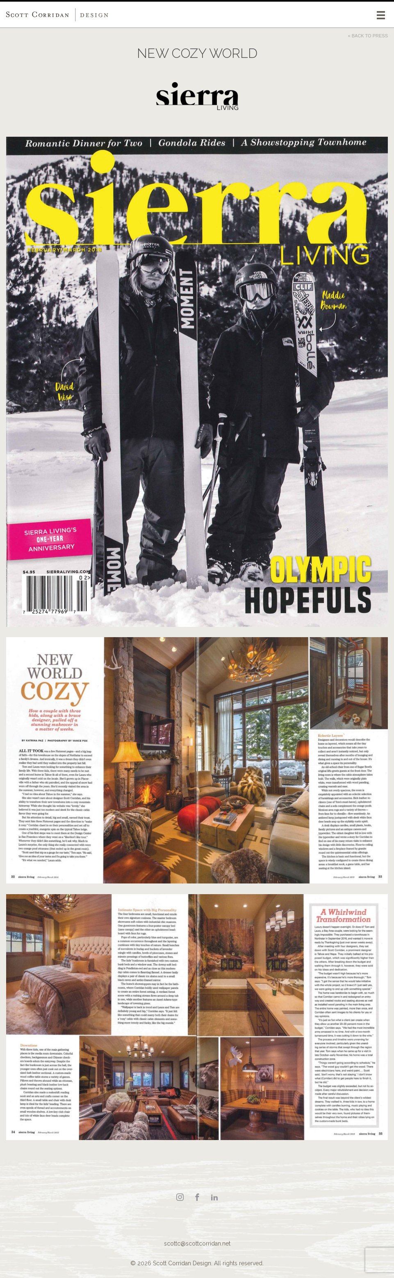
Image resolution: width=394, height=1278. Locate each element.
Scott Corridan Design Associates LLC (57, 14)
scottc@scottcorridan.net (197, 1243)
